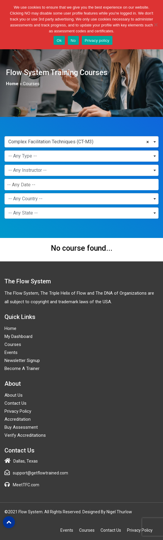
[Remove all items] (149, 141)
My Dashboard (18, 336)
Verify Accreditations (25, 435)
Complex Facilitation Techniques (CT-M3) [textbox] (50, 141)
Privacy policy (97, 40)
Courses (12, 344)
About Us (13, 395)
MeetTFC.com (26, 484)
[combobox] (81, 141)
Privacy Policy (17, 411)
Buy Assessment (21, 427)
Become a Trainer (22, 368)
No (73, 40)
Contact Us (15, 403)
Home (12, 83)
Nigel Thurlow (119, 511)
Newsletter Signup (22, 360)
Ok (59, 40)
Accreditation (17, 419)
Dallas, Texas (25, 461)
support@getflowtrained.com (40, 473)
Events (11, 352)
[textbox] (81, 156)
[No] (156, 25)
